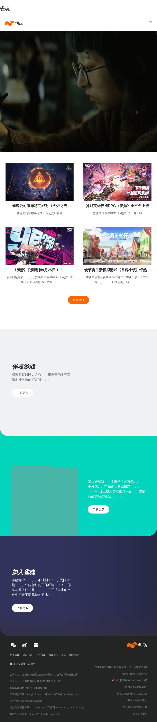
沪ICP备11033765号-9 (135, 687)
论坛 (63, 655)
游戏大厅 (53, 655)
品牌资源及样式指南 (24, 663)
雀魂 (5, 8)
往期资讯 (78, 300)
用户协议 (40, 655)
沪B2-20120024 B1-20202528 (132, 693)
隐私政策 (28, 655)
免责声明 (15, 655)
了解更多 (22, 392)
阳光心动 (74, 655)
